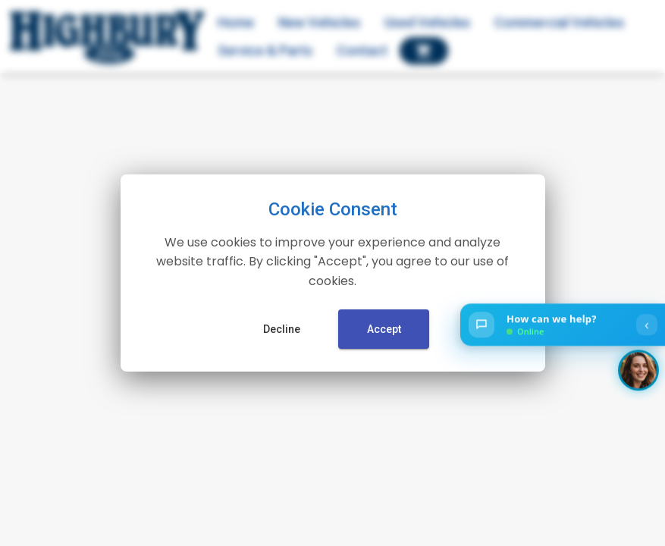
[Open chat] (562, 325)
